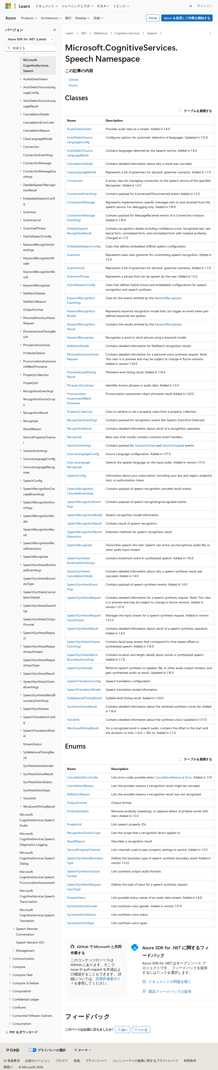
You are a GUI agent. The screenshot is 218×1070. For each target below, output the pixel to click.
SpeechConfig (76, 475)
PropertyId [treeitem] (30, 383)
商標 (7, 1067)
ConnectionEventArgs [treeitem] (38, 155)
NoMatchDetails (78, 346)
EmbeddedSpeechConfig (84, 246)
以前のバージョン (37, 1060)
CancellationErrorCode (82, 777)
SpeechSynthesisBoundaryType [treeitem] (39, 581)
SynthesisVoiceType (80, 923)
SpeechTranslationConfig (84, 681)
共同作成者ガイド (96, 981)
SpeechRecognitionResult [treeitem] (38, 532)
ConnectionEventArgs (82, 194)
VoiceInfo (73, 719)
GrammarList (76, 268)
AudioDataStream (79, 129)
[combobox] (30, 39)
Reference (100, 33)
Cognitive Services (127, 33)
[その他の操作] (210, 33)
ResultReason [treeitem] (32, 429)
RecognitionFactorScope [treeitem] (39, 402)
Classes (73, 79)
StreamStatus (76, 897)
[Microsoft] (8, 6)
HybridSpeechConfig (81, 285)
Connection (75, 180)
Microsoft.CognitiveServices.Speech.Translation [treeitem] (37, 915)
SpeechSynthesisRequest (84, 597)
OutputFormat (77, 802)
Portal (153, 18)
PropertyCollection (79, 411)
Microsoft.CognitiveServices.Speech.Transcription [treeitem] (37, 896)
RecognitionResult (79, 428)
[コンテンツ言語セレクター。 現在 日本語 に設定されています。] (13, 1050)
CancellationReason (168, 777)
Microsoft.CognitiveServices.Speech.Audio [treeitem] (37, 819)
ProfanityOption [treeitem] (34, 353)
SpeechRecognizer (79, 545)
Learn (69, 33)
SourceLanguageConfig (83, 454)
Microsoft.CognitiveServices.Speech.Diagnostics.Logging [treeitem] (37, 839)
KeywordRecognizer (167, 298)
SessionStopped (173, 445)
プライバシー (94, 1060)
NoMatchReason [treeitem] (34, 301)
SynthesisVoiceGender (82, 906)
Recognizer (74, 437)
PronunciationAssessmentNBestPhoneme (79, 398)
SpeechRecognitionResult (84, 523)
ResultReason (76, 841)
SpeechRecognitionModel (84, 515)
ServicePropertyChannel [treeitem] (39, 440)
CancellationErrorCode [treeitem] (38, 122)
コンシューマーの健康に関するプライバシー (144, 1060)
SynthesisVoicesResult (82, 706)
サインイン (205, 6)
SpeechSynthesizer (80, 668)
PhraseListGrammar (80, 385)
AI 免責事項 (12, 1060)
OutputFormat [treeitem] (33, 309)
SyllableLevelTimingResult (84, 698)
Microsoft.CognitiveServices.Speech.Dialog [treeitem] (37, 858)
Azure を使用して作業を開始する (187, 18)
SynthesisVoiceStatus (81, 914)
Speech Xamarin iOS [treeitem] (30, 942)
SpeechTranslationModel (84, 689)
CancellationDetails (80, 163)
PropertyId (74, 824)
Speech (152, 33)
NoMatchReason (78, 794)
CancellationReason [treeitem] (36, 130)
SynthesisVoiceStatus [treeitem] (37, 782)
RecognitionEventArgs (82, 420)
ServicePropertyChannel (83, 849)
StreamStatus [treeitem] (32, 744)
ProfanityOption (78, 811)
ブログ (60, 1060)
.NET (84, 33)
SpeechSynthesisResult (82, 628)
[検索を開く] (190, 6)
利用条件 (190, 1060)
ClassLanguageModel (81, 172)
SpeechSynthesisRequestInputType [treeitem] (39, 663)
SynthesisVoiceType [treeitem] (36, 790)
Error (188, 777)
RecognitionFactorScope (84, 833)
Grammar (73, 255)
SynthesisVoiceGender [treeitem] (38, 766)
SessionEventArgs (79, 445)
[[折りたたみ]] (54, 30)
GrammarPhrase (78, 276)
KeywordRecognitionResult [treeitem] (39, 274)
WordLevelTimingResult (83, 728)
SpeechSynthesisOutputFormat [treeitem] (39, 622)
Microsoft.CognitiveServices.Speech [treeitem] (36, 65)
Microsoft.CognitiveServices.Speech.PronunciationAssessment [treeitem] (37, 877)
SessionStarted (145, 445)
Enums (73, 85)
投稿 (77, 1060)
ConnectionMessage (81, 202)
